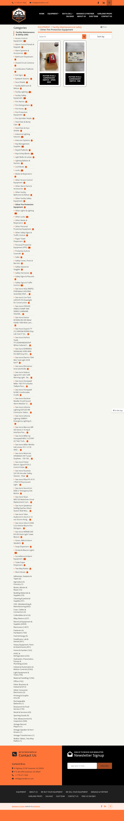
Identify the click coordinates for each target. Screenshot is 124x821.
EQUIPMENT (53, 13)
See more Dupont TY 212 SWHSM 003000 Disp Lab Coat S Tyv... (24, 331)
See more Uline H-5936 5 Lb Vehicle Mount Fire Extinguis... (24, 525)
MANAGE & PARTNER (85, 13)
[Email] (82, 766)
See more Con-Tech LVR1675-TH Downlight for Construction (23, 300)
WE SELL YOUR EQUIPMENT (77, 792)
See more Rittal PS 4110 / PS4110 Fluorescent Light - (24, 482)
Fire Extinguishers (22, 105)
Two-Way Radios (22, 568)
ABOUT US (81, 16)
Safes (17, 257)
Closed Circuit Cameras (24, 63)
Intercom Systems (22, 140)
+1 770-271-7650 (20, 3)
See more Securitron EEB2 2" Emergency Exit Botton (23, 491)
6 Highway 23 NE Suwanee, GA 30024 (29, 768)
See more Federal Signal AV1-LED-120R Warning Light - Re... (22, 375)
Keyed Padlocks (21, 150)
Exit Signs (19, 75)
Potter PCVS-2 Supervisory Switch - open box (49, 79)
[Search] (60, 36)
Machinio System (18, 806)
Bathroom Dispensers (24, 57)
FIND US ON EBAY (89, 796)
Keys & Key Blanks (22, 153)
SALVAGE (70, 16)
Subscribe (104, 766)
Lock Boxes (19, 167)
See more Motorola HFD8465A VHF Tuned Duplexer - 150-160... (22, 456)
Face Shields (20, 82)
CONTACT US (106, 16)
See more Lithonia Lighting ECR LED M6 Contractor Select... (22, 410)
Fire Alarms (19, 101)
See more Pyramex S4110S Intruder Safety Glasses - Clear (23, 473)
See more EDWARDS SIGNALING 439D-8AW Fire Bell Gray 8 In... (23, 351)
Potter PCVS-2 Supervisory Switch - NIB (75, 79)
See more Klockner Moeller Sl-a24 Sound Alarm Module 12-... (22, 401)
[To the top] (118, 410)
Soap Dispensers (22, 546)
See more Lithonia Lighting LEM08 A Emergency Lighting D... (23, 418)
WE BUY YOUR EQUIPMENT (52, 792)
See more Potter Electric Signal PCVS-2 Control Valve (22, 464)
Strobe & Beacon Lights (24, 550)
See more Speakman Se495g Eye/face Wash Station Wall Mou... (23, 508)
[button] (53, 13)
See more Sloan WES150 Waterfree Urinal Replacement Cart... (24, 499)
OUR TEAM (93, 16)
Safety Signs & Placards (24, 276)
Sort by (100, 36)
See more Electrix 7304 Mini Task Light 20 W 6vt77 (24, 360)
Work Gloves (20, 572)
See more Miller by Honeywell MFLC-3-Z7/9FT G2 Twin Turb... (24, 438)
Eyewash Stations (22, 78)
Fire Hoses (19, 108)
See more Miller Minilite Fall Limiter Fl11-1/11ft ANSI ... (24, 447)
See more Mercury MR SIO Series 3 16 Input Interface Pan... (23, 430)
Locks (17, 170)
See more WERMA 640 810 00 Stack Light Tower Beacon (23, 534)
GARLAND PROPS (104, 13)
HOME (41, 13)
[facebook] (98, 2)
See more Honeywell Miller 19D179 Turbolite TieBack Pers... (23, 383)
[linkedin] (103, 2)
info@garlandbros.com (40, 3)
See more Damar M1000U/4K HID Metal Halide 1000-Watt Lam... (23, 320)
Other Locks (20, 217)
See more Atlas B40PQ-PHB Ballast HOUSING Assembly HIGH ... (24, 291)
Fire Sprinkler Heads (23, 118)
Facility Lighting (21, 92)
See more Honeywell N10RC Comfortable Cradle (23, 392)
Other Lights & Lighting (24, 210)
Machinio (36, 806)
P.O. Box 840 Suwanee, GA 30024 (27, 772)
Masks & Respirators (23, 174)
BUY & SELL (67, 13)
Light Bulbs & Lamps (23, 157)
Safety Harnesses (22, 273)
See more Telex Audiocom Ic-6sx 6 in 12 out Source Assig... (23, 517)
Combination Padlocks (24, 69)
